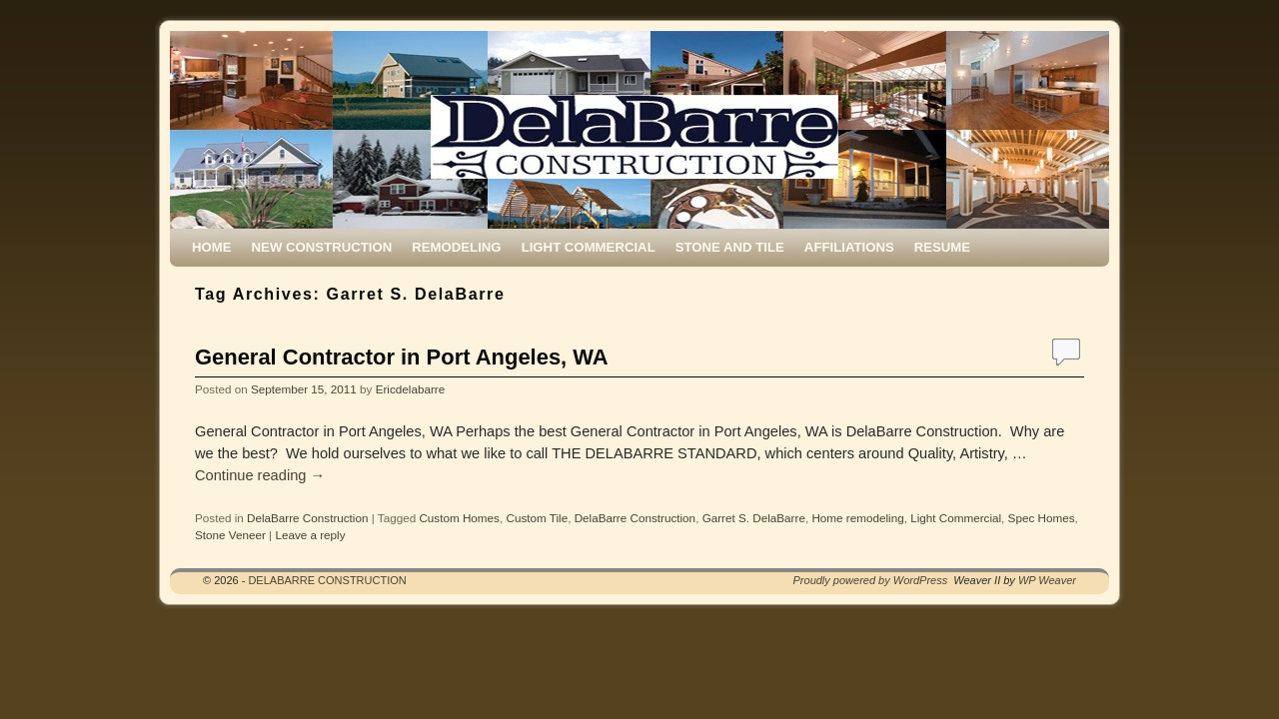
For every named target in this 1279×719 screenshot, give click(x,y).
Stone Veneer (230, 534)
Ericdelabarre (411, 388)
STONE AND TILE (729, 247)
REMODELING (456, 247)
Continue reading (260, 475)
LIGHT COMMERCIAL (588, 247)
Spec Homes (1041, 517)
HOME (212, 247)
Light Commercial (955, 517)
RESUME (942, 247)
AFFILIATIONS (849, 247)
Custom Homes (459, 517)
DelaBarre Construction (307, 517)
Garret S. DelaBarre (753, 517)
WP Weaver (1047, 580)
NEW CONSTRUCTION (322, 247)
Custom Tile (537, 517)
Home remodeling (857, 517)
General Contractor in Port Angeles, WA (402, 357)
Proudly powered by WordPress (870, 580)
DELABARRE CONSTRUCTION (327, 580)
